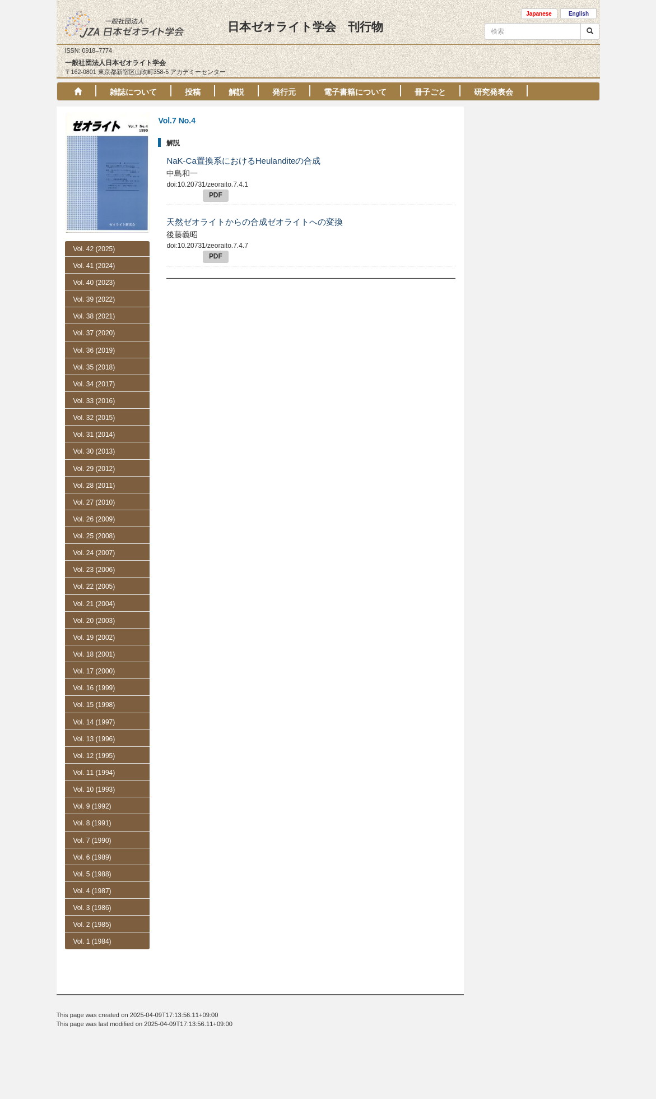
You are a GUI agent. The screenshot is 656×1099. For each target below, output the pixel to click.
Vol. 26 (94, 519)
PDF (215, 195)
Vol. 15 (94, 705)
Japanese (539, 14)
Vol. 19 (94, 637)
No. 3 (92, 872)
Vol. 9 (92, 806)
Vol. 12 (94, 756)
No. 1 (92, 905)
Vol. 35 (94, 367)
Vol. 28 (94, 486)
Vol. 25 (94, 536)
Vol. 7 (92, 840)
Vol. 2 (92, 989)
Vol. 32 (94, 418)
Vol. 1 (92, 1006)
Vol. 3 (92, 972)
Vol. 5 (92, 939)
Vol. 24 (94, 553)
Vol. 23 (94, 570)
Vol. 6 (92, 922)
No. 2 (92, 888)
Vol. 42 (94, 249)
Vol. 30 (94, 451)
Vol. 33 (94, 401)
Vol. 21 (94, 604)
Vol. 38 (94, 316)
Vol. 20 (94, 621)
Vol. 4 (92, 955)
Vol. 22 (94, 586)
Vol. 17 (94, 671)
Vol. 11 (94, 773)
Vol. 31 (94, 434)
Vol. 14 (94, 722)
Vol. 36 (94, 350)
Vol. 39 (94, 299)
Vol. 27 (94, 502)
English (579, 14)
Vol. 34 (94, 384)
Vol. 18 (94, 654)
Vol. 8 (92, 823)
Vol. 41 (94, 266)
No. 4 (92, 856)
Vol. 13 (94, 739)
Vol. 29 (94, 469)
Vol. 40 (94, 283)
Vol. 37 (94, 333)
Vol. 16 (94, 688)
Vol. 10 (94, 789)
